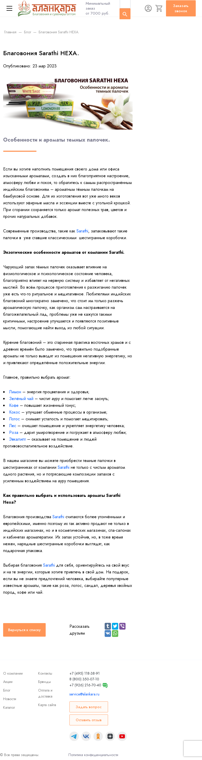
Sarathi (82, 231)
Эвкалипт (17, 439)
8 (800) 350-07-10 (84, 679)
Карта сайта (47, 704)
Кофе (14, 405)
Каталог (9, 707)
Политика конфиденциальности (93, 754)
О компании (13, 673)
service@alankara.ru (84, 694)
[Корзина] (159, 8)
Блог (6, 690)
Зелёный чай (21, 399)
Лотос (14, 419)
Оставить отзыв (89, 720)
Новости (9, 698)
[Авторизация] (148, 8)
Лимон (15, 392)
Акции (8, 681)
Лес (12, 426)
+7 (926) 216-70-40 (85, 685)
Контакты (45, 673)
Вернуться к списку (24, 629)
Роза (13, 432)
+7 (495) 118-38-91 (84, 673)
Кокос (14, 412)
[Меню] (9, 8)
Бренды (44, 681)
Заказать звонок (180, 8)
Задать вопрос (89, 707)
